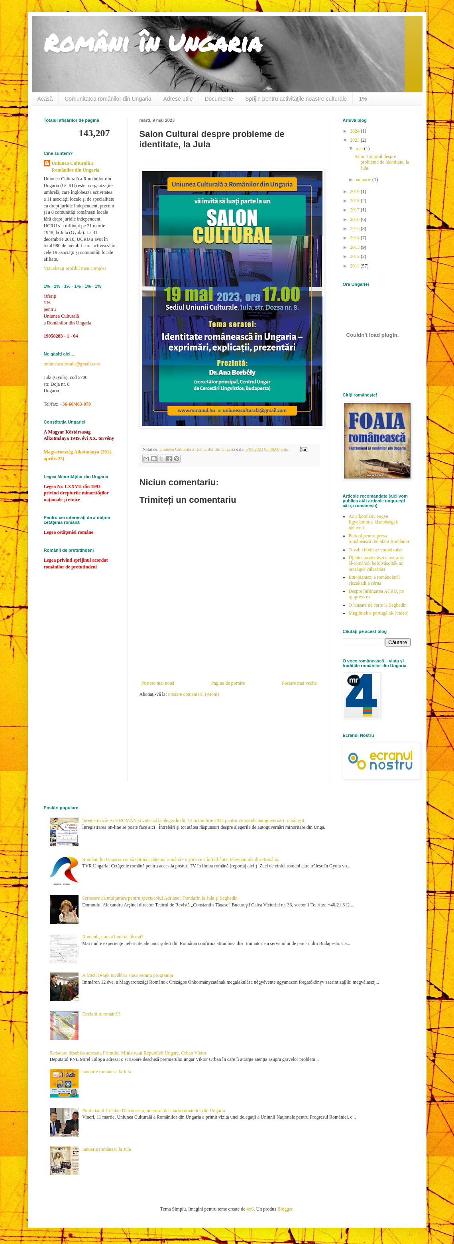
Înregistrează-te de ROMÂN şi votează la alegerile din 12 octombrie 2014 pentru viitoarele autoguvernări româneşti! (194, 820)
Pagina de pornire (228, 683)
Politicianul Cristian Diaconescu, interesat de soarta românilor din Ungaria (153, 1110)
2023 (355, 140)
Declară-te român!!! (101, 1014)
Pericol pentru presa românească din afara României (379, 538)
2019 (355, 191)
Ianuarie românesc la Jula (106, 1071)
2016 (355, 219)
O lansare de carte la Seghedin (378, 605)
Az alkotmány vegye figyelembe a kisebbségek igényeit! (373, 522)
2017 (355, 210)
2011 (355, 266)
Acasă (45, 99)
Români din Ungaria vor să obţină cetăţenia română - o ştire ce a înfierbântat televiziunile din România (180, 859)
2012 (355, 256)
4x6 (250, 1209)
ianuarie (364, 179)
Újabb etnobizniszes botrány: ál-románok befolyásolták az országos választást (377, 563)
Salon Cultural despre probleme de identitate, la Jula (381, 162)
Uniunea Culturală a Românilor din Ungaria (76, 166)
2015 (355, 228)
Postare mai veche (299, 683)
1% (363, 99)
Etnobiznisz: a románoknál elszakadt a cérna (374, 580)
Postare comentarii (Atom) (193, 694)
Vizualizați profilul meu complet (75, 268)
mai (360, 148)
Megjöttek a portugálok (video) (379, 613)
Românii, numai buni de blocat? (112, 936)
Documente (218, 99)
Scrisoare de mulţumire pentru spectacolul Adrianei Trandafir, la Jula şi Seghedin (160, 898)
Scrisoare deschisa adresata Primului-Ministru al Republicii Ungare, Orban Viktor (128, 1053)
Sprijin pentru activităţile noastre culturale (296, 99)
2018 (355, 200)
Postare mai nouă (158, 683)
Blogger (285, 1209)
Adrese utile (178, 99)
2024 (355, 131)
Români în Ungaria (153, 42)
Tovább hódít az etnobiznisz (376, 550)
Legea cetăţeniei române (68, 532)
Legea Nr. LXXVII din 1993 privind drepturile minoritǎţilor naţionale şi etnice (76, 493)
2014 (355, 237)
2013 (355, 247)
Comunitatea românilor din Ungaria (108, 99)
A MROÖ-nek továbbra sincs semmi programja (127, 975)
